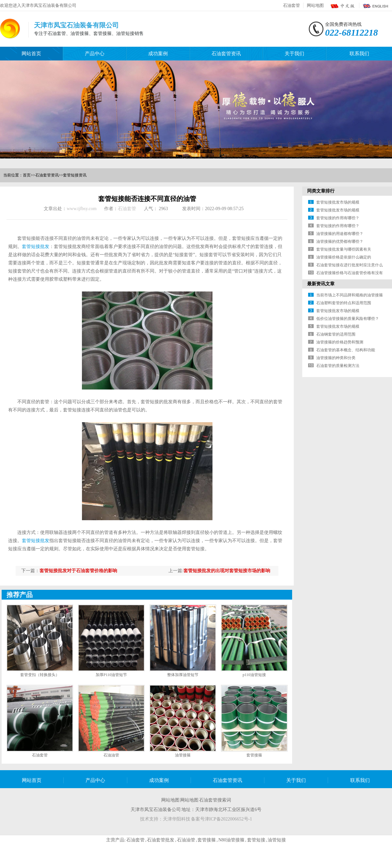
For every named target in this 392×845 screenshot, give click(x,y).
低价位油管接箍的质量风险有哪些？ (347, 318)
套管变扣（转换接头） (39, 674)
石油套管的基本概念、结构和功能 (345, 350)
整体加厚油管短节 (182, 674)
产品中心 (94, 53)
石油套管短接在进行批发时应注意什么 (349, 265)
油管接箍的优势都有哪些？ (339, 241)
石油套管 (291, 5)
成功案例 (158, 53)
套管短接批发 (35, 246)
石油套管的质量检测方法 (337, 365)
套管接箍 (254, 755)
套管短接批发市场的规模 (337, 202)
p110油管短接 (254, 674)
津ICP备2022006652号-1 (228, 819)
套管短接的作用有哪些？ (337, 218)
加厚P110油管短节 (111, 674)
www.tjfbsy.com (82, 208)
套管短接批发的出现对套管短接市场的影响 (226, 570)
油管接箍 (183, 755)
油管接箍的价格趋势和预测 (339, 342)
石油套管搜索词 (215, 800)
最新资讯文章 (321, 283)
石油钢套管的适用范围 (335, 334)
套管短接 (256, 839)
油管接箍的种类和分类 (335, 358)
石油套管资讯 (226, 53)
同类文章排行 (321, 191)
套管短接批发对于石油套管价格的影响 (78, 570)
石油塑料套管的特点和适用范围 (343, 303)
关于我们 (294, 53)
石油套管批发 (160, 839)
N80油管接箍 (231, 839)
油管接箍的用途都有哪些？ (339, 233)
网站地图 (315, 5)
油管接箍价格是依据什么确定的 (343, 257)
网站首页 (31, 53)
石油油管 (111, 755)
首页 (27, 175)
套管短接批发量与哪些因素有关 (343, 249)
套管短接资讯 (74, 175)
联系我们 (359, 53)
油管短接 (277, 839)
